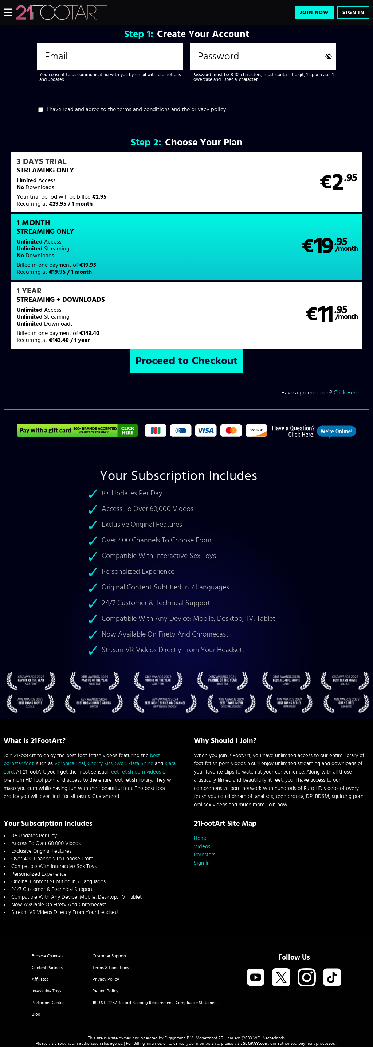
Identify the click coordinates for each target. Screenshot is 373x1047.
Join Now (314, 12)
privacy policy (208, 109)
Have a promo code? (319, 335)
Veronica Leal (69, 706)
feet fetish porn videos (135, 714)
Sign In (353, 12)
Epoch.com (67, 986)
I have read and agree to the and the (136, 109)
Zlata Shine (140, 706)
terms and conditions (143, 109)
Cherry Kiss (100, 706)
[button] (94, 187)
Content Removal (187, 991)
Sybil (120, 706)
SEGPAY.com (255, 986)
